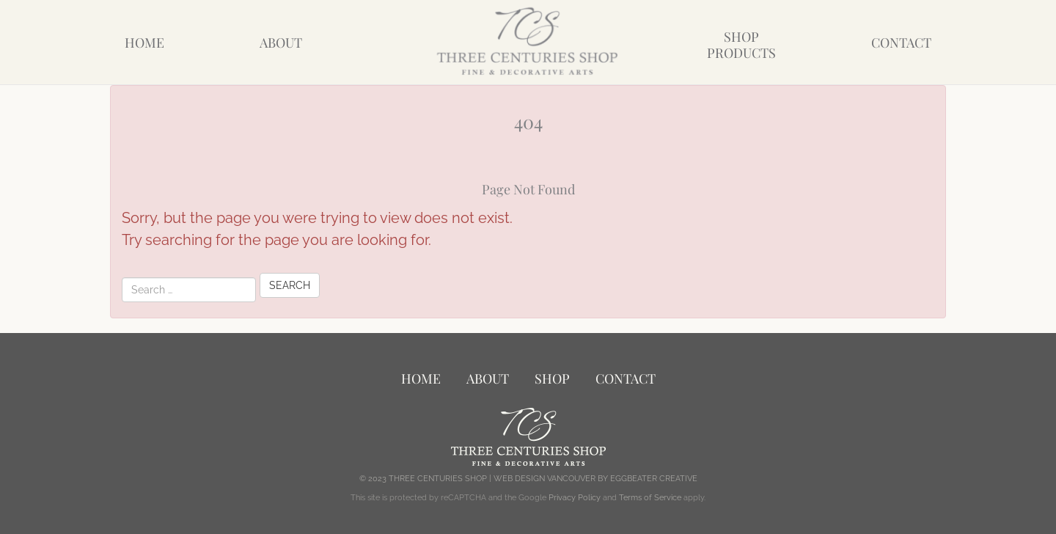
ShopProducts (741, 45)
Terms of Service (650, 497)
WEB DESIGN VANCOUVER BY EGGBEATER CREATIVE (595, 478)
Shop (552, 378)
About (281, 42)
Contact (901, 42)
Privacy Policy (575, 497)
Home (144, 42)
